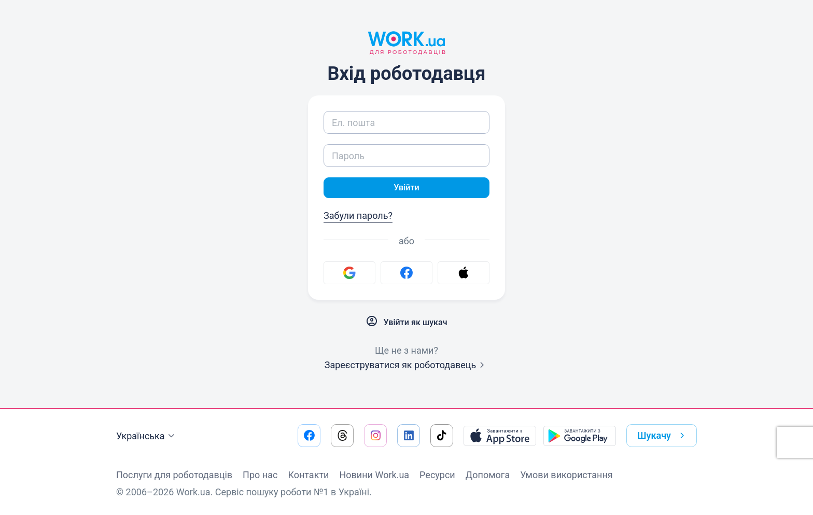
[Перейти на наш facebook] (309, 435)
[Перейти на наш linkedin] (408, 435)
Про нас (260, 474)
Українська (146, 436)
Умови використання (566, 474)
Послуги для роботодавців (174, 474)
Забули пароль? (358, 217)
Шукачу (663, 435)
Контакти (308, 474)
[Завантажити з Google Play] (579, 435)
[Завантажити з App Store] (500, 435)
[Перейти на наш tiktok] (441, 435)
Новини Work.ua (374, 474)
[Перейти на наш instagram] (375, 435)
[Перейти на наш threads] (342, 435)
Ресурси (437, 474)
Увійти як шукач (406, 323)
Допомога (488, 474)
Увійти (406, 188)
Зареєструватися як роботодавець (407, 366)
